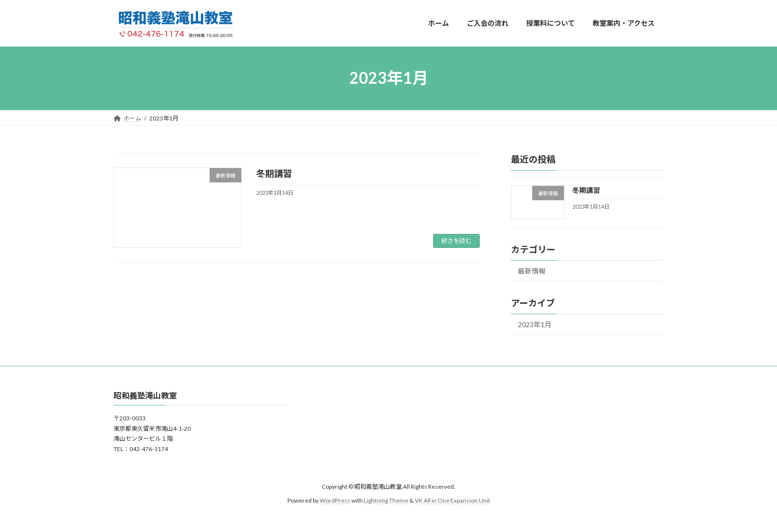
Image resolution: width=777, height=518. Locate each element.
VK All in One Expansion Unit (452, 501)
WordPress (335, 501)
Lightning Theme (386, 501)
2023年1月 (535, 324)
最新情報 (532, 271)
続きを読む (456, 240)
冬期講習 (274, 173)
